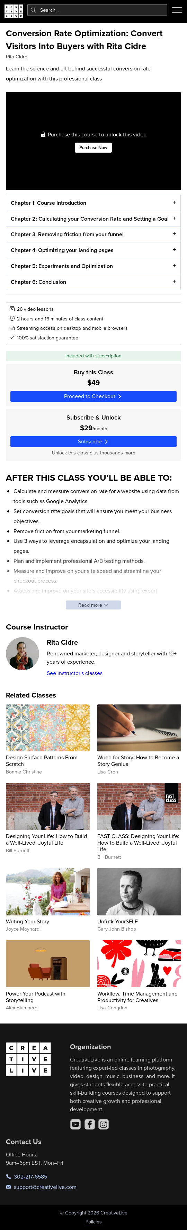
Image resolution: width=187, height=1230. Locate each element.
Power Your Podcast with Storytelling (35, 997)
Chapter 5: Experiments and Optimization (62, 266)
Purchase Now (94, 147)
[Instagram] (103, 1124)
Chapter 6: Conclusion (38, 282)
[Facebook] (89, 1124)
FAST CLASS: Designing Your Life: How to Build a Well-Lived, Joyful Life (138, 842)
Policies (94, 1221)
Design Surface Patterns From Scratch (42, 760)
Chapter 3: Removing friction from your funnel (67, 235)
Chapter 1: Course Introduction (48, 203)
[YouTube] (75, 1124)
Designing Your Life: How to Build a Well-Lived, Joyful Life (46, 839)
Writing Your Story (27, 921)
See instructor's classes (75, 673)
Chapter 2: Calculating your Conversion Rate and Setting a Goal (90, 219)
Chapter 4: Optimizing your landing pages (62, 250)
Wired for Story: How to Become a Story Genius (138, 760)
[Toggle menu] (176, 10)
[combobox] (97, 10)
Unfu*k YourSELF (117, 921)
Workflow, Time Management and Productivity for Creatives (137, 997)
